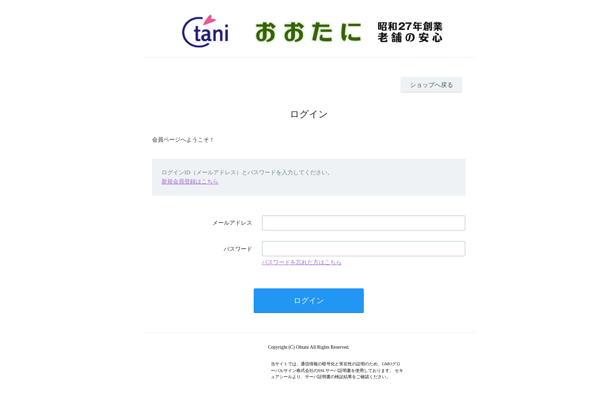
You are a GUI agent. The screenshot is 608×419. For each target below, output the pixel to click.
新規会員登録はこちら (190, 181)
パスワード (238, 249)
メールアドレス (232, 222)
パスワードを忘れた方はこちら (302, 262)
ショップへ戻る (431, 84)
